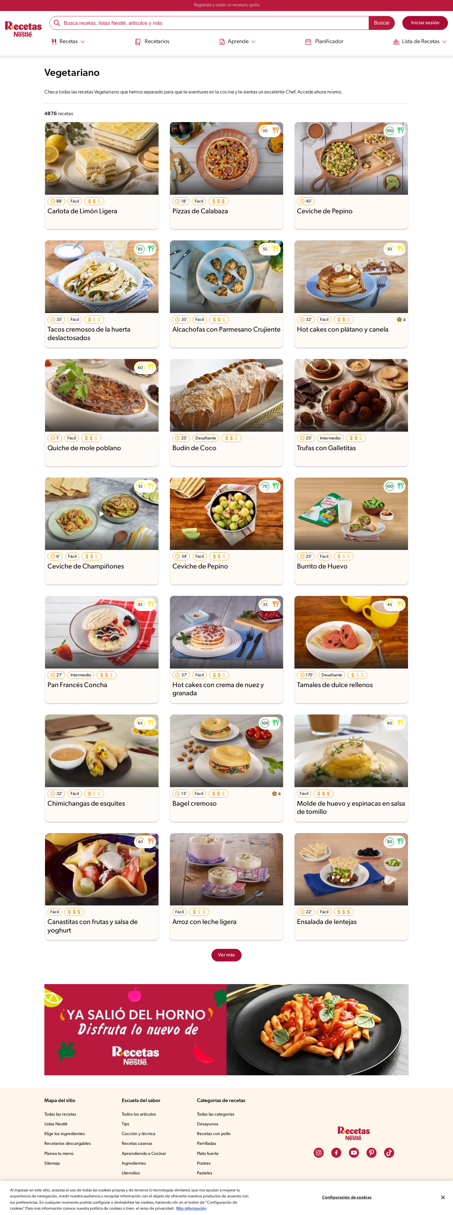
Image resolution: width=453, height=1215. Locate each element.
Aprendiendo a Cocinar (145, 1153)
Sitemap (52, 1163)
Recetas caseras (139, 1143)
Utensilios (132, 1173)
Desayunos (209, 1124)
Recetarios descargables (68, 1143)
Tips (127, 1124)
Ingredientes (135, 1163)
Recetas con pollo (215, 1134)
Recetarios (152, 41)
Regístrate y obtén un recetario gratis (226, 5)
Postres (205, 1163)
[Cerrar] (443, 1194)
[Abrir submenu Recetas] (69, 41)
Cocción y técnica (140, 1134)
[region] (226, 1195)
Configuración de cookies (346, 1194)
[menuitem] (69, 44)
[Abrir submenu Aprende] (236, 41)
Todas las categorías (218, 1114)
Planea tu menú (59, 1153)
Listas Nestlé (57, 1124)
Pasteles (206, 1173)
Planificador (322, 41)
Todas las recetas (61, 1114)
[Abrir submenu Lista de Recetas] (418, 41)
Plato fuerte (209, 1153)
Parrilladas (208, 1143)
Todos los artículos (141, 1114)
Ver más (226, 955)
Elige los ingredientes (65, 1134)
